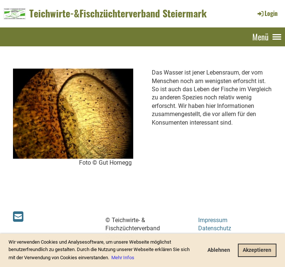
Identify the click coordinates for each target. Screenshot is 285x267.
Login (267, 13)
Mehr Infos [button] (122, 257)
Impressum (212, 220)
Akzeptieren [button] (257, 250)
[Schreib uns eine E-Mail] (18, 217)
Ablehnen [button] (218, 250)
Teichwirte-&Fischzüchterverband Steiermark (118, 13)
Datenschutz (214, 228)
